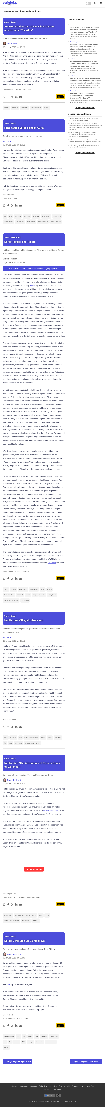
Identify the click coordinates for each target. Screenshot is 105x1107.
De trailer (52, 563)
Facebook (49, 1095)
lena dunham (46, 216)
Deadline (10, 195)
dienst (43, 737)
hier (8, 984)
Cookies (14, 1086)
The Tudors (25, 600)
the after (6, 108)
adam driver (57, 216)
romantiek (20, 595)
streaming (58, 737)
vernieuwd (36, 216)
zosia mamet (31, 222)
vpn (20, 737)
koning (49, 589)
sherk (47, 915)
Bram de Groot (14, 780)
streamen (13, 737)
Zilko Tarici (12, 43)
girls (5, 216)
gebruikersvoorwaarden (32, 743)
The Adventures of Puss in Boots (25, 915)
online (50, 737)
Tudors (6, 589)
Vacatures (24, 1086)
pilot (5, 1042)
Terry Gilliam (54, 1036)
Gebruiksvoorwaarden (48, 1086)
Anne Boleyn (23, 589)
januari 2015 (26, 921)
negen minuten (51, 1042)
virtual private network (31, 737)
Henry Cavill (52, 595)
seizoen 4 (18, 216)
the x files (15, 108)
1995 (23, 1042)
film (5, 743)
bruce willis (39, 1042)
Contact (33, 1086)
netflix (6, 737)
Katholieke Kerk (9, 595)
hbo (10, 216)
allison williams (8, 222)
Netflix (32, 285)
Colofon (90, 1086)
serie (10, 743)
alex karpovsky (43, 222)
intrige (35, 595)
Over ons (75, 1086)
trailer (30, 1036)
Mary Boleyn (34, 589)
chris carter (24, 108)
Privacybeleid (64, 1086)
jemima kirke (20, 222)
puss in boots (8, 915)
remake (16, 1042)
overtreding (18, 743)
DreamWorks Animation (11, 921)
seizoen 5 (27, 216)
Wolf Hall (42, 595)
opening (6, 1047)
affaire (28, 595)
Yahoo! (10, 1015)
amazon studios (36, 108)
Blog (83, 1086)
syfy (24, 1036)
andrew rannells (55, 222)
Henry (43, 589)
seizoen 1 (36, 921)
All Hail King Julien (51, 810)
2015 (18, 1036)
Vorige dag (17, 1061)
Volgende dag (86, 1061)
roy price (46, 108)
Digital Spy (11, 894)
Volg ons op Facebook (52, 1089)
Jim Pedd (7, 141)
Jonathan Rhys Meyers (11, 600)
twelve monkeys (9, 1036)
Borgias (13, 589)
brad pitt (30, 1042)
